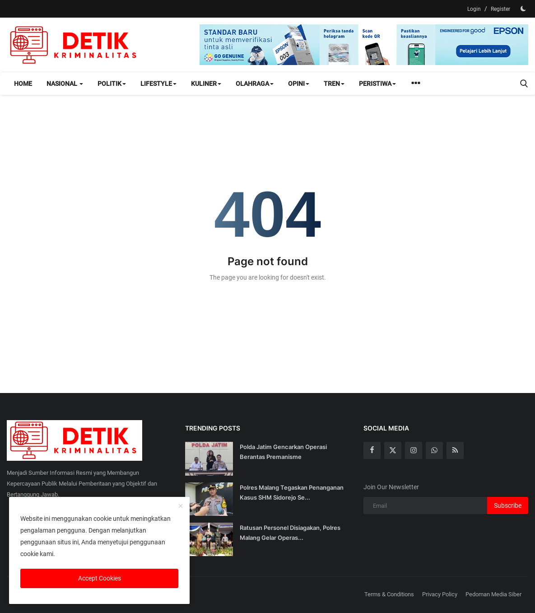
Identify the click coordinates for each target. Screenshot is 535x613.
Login (474, 9)
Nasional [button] (65, 83)
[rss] (455, 450)
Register (500, 9)
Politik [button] (112, 83)
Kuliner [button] (206, 83)
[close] (180, 506)
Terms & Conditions (389, 594)
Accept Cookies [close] (99, 578)
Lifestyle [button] (158, 83)
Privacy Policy (439, 594)
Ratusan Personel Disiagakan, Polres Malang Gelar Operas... (290, 532)
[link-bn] (364, 44)
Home (23, 83)
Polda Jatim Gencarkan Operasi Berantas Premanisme (283, 451)
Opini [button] (298, 83)
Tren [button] (334, 83)
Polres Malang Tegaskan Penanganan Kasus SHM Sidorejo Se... (292, 492)
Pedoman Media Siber (493, 594)
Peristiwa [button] (377, 83)
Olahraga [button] (255, 83)
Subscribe (507, 505)
